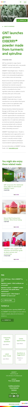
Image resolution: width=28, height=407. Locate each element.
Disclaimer (14, 390)
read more (16, 194)
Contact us (21, 20)
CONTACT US (6, 320)
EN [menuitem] (20, 2)
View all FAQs (7, 300)
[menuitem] (20, 2)
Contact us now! (20, 359)
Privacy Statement (14, 388)
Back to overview (8, 26)
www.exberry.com (13, 148)
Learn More (6, 344)
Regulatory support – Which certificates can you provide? (12, 284)
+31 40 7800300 (16, 381)
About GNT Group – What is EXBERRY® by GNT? (12, 280)
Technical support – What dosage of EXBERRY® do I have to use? (10, 294)
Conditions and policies (14, 386)
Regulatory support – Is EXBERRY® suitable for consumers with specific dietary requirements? (12, 289)
